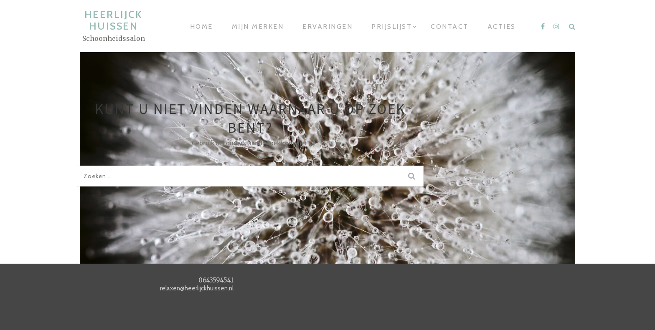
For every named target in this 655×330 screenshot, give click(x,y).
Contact (450, 26)
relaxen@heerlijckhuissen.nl (197, 288)
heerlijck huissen (113, 20)
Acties (501, 26)
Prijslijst (391, 26)
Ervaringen (327, 26)
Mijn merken (258, 26)
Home (201, 26)
